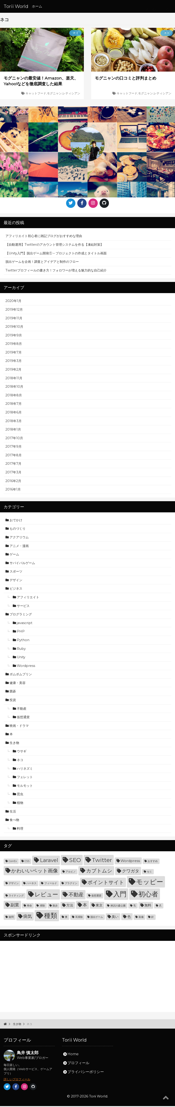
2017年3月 (13, 473)
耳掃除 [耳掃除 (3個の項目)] (79, 918)
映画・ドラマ (19, 727)
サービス (23, 607)
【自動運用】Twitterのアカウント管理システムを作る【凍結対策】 (54, 245)
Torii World (16, 6)
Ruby (21, 650)
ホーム (37, 6)
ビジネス (16, 590)
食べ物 (14, 821)
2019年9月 (13, 336)
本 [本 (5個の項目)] (85, 905)
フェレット (25, 778)
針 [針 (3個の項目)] (152, 918)
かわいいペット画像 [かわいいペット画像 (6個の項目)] (34, 871)
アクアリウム (19, 538)
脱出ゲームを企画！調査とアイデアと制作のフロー (42, 263)
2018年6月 (13, 413)
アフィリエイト (28, 598)
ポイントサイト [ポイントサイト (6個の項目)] (106, 883)
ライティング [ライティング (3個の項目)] (16, 896)
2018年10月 (14, 387)
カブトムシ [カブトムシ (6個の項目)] (99, 871)
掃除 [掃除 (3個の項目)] (42, 906)
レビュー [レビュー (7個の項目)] (46, 895)
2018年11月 (13, 379)
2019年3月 (13, 362)
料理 (20, 829)
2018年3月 (13, 422)
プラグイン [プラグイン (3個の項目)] (71, 884)
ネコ (20, 761)
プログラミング (21, 615)
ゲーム (14, 555)
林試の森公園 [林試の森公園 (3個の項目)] (118, 906)
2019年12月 (14, 310)
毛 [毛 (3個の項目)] (134, 906)
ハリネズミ (25, 769)
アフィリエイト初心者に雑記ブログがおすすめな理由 (43, 237)
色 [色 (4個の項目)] (129, 918)
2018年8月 (13, 396)
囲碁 (13, 692)
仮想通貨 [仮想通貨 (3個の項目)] (96, 896)
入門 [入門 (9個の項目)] (119, 895)
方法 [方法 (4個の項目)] (69, 906)
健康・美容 (18, 684)
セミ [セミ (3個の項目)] (149, 872)
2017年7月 (13, 465)
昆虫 (20, 795)
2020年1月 (13, 302)
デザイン (16, 581)
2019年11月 (13, 319)
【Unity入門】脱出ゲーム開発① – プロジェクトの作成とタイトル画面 (56, 254)
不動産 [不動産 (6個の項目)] (76, 896)
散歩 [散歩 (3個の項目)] (55, 906)
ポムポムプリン (21, 675)
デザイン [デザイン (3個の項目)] (14, 884)
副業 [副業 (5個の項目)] (14, 905)
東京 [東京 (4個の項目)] (99, 906)
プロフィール (78, 1064)
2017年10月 (14, 439)
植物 (20, 804)
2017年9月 (13, 447)
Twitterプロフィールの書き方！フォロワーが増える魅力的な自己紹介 (56, 271)
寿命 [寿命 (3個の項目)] (29, 906)
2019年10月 (14, 327)
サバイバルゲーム (22, 564)
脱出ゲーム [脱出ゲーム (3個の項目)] (96, 918)
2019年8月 (13, 345)
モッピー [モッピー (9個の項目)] (149, 883)
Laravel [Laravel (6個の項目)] (49, 861)
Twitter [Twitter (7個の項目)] (102, 861)
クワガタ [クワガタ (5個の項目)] (130, 872)
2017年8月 (13, 456)
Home (73, 1055)
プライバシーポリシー (85, 1073)
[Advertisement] (87, 977)
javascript (24, 624)
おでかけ (16, 521)
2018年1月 (13, 430)
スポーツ (16, 572)
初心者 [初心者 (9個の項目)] (148, 895)
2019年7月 (13, 353)
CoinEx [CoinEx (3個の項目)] (13, 862)
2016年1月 (13, 490)
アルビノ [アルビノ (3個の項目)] (71, 872)
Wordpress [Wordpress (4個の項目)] (130, 862)
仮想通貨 (23, 718)
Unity (21, 658)
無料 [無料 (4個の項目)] (147, 906)
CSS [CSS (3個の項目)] (27, 862)
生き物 (14, 744)
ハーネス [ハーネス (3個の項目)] (31, 884)
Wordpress (26, 667)
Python (23, 641)
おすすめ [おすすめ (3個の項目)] (153, 862)
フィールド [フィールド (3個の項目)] (50, 884)
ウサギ (21, 752)
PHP (21, 632)
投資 (13, 701)
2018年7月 (13, 405)
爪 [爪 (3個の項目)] (160, 906)
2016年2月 (13, 482)
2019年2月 (13, 370)
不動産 (21, 709)
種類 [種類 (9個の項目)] (50, 917)
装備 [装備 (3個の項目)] (141, 918)
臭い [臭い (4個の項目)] (115, 918)
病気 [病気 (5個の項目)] (27, 917)
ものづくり (18, 530)
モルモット (25, 786)
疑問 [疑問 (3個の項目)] (11, 918)
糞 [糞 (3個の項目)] (66, 918)
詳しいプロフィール (17, 1080)
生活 (13, 812)
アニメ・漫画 (19, 547)
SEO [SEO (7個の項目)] (75, 861)
